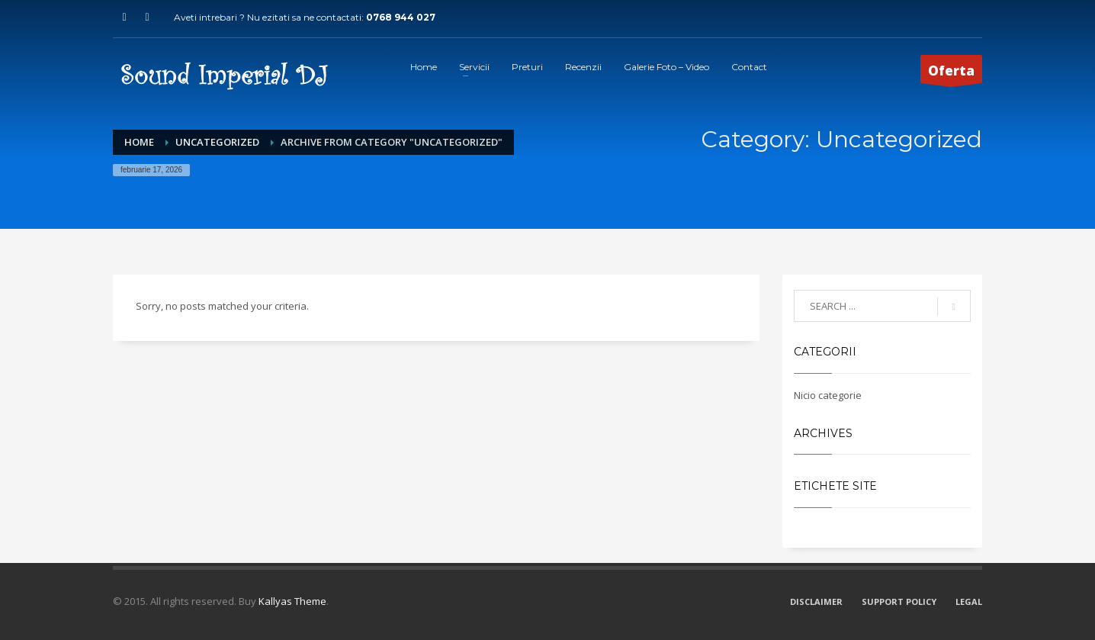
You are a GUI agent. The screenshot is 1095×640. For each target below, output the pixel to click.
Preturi (527, 66)
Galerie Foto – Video (666, 66)
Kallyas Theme (292, 601)
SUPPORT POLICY (899, 601)
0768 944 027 (400, 17)
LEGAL (968, 601)
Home (423, 66)
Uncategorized (217, 142)
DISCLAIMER (816, 601)
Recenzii (583, 66)
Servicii (474, 66)
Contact (749, 66)
